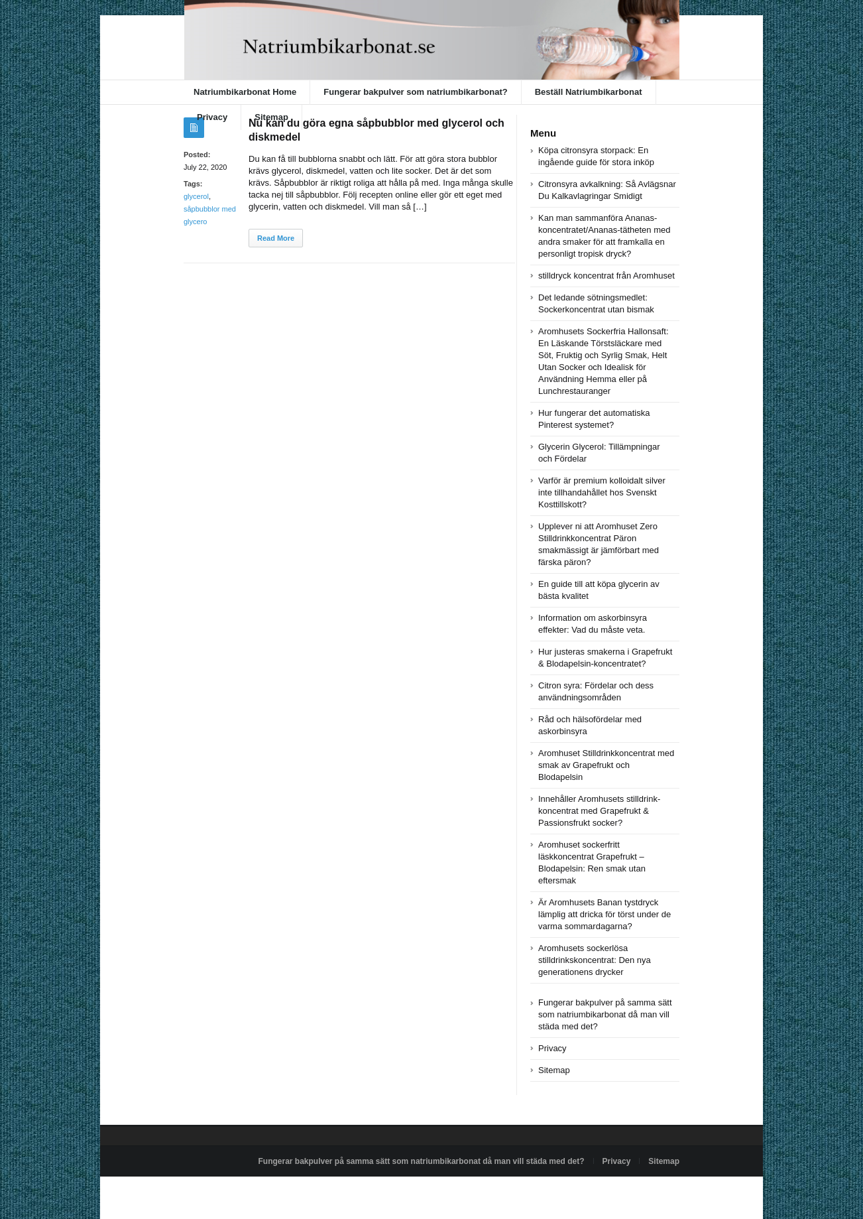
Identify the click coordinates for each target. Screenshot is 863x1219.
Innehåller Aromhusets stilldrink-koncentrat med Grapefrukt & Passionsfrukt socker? (599, 811)
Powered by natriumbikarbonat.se (243, 1191)
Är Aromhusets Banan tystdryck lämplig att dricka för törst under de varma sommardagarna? (604, 914)
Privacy (212, 117)
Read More (275, 238)
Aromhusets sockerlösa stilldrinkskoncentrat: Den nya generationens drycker (594, 960)
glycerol (196, 196)
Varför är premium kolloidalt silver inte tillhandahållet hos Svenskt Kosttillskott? (601, 492)
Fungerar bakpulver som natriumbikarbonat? (415, 92)
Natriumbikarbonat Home (245, 92)
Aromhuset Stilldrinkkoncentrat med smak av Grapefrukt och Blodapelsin (606, 765)
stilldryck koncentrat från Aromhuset (606, 276)
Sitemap (271, 117)
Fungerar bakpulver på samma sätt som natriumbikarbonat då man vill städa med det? (605, 1014)
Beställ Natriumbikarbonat (588, 92)
